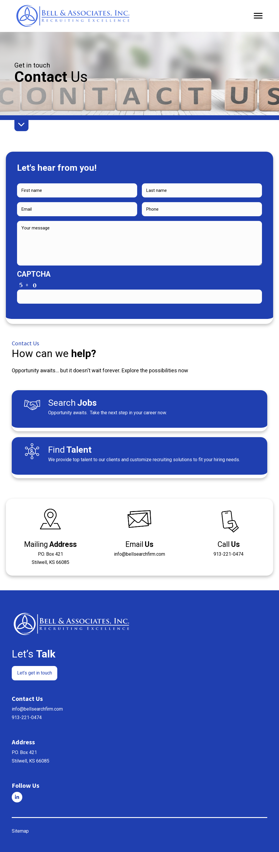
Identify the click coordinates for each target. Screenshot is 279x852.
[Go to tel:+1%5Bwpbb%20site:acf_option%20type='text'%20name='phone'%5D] (228, 534)
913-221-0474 (27, 717)
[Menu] (258, 16)
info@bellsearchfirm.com (37, 709)
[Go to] (17, 797)
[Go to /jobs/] (139, 409)
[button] (34, 673)
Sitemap (20, 831)
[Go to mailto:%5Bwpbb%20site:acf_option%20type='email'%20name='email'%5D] (139, 534)
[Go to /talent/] (139, 456)
